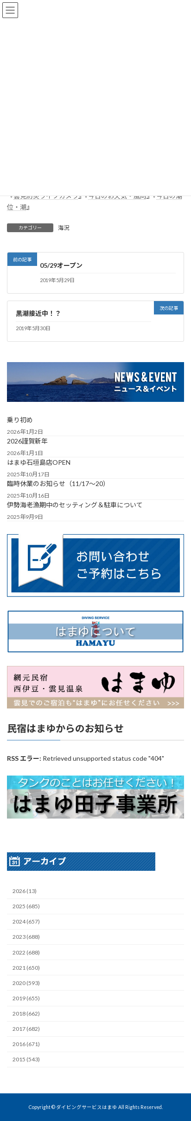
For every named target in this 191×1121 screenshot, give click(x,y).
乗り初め (20, 420)
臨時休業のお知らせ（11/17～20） (58, 483)
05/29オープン (61, 265)
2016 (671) (26, 1044)
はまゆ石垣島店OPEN (38, 462)
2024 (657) (26, 921)
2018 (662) (26, 1013)
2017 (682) (26, 1028)
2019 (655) (26, 998)
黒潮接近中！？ (38, 313)
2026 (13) (25, 890)
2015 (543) (26, 1059)
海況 (63, 227)
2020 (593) (26, 982)
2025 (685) (26, 906)
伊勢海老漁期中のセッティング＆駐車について (75, 505)
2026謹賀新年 (27, 441)
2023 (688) (26, 936)
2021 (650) (26, 967)
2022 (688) (26, 952)
